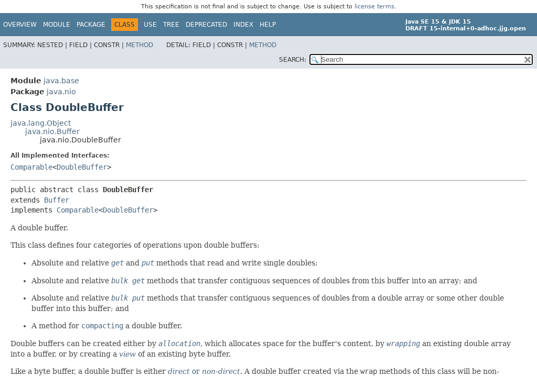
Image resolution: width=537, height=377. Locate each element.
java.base (61, 80)
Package (91, 24)
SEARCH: (292, 59)
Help (268, 24)
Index (243, 24)
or (204, 371)
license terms (374, 6)
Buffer (56, 200)
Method (139, 45)
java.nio (61, 91)
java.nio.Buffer (52, 131)
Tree (171, 24)
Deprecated (206, 24)
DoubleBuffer (82, 167)
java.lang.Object (40, 123)
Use (150, 24)
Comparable (31, 167)
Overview (20, 24)
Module (56, 24)
